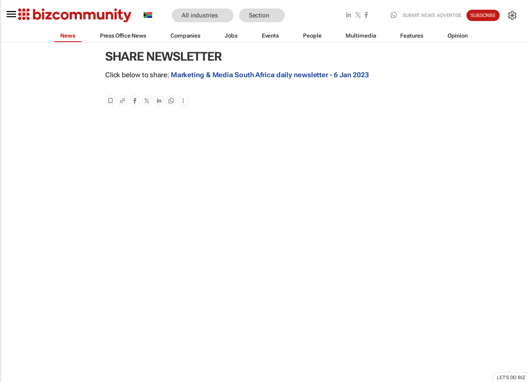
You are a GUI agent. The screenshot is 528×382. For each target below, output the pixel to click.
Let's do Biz (511, 377)
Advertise (449, 15)
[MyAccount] (512, 15)
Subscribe (483, 15)
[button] (297, 15)
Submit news (419, 15)
